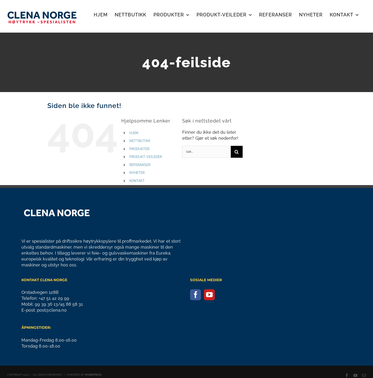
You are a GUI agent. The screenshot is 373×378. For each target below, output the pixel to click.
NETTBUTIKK (139, 141)
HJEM (133, 133)
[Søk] (237, 152)
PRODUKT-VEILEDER (145, 157)
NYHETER (137, 173)
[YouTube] (209, 294)
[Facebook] (195, 294)
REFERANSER (139, 165)
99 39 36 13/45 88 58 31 (59, 304)
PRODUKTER (139, 149)
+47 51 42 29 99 (54, 298)
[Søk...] (206, 152)
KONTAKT (137, 181)
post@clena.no (52, 310)
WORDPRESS (93, 374)
